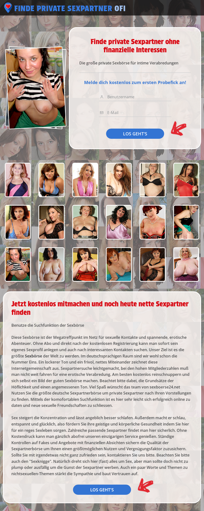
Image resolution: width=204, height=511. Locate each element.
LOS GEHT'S (135, 134)
